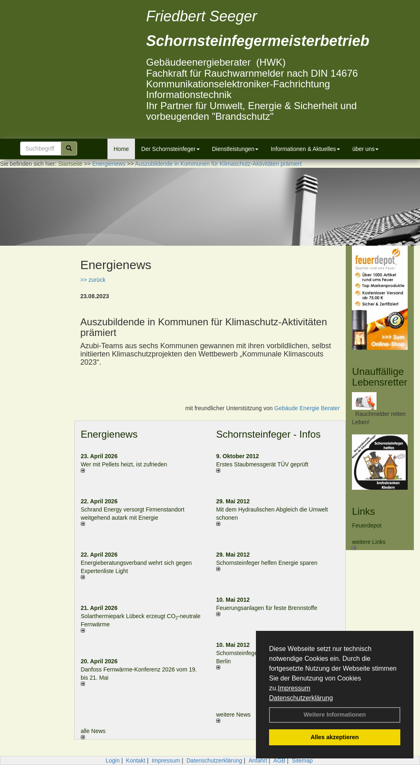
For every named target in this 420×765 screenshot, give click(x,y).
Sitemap (302, 760)
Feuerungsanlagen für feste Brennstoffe (266, 608)
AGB (279, 760)
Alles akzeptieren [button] (334, 737)
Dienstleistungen (235, 149)
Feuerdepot (366, 525)
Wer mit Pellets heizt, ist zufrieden (124, 464)
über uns (365, 149)
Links (363, 511)
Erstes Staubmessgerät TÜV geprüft (262, 464)
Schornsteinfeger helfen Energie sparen (266, 562)
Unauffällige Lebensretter (379, 377)
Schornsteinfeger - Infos (268, 434)
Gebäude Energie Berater (307, 408)
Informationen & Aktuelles (305, 149)
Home (121, 149)
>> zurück (92, 279)
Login (112, 760)
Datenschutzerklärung (301, 697)
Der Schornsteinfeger (170, 149)
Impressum (294, 688)
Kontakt (135, 760)
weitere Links (369, 544)
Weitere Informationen (335, 714)
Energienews (109, 434)
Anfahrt (258, 760)
